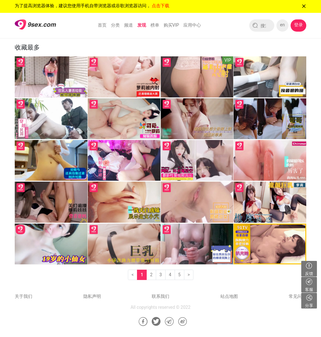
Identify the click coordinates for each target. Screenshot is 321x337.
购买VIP (171, 25)
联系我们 (160, 296)
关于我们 (23, 296)
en (282, 24)
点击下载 (160, 5)
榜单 (154, 25)
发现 (141, 25)
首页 (102, 25)
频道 (128, 25)
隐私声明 (92, 296)
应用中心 (192, 25)
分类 (115, 25)
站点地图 (229, 296)
